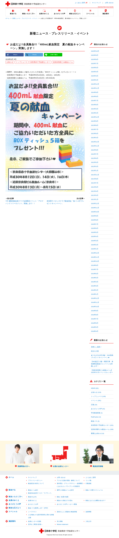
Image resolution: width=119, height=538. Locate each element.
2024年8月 (94, 96)
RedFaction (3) (96, 417)
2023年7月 (94, 129)
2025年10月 (95, 51)
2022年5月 (94, 162)
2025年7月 (94, 63)
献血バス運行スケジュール (94, 490)
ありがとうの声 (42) (98, 409)
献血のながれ (32, 497)
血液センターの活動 (34, 521)
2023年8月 (94, 125)
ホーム (7, 18)
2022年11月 (95, 146)
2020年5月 (94, 232)
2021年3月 (94, 195)
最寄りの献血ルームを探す (65, 490)
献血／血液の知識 (62, 497)
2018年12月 (95, 298)
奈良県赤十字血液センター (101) (102, 425)
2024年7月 (94, 100)
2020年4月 (94, 236)
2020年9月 (94, 216)
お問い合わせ (109, 3)
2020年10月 (95, 212)
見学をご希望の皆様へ (35, 524)
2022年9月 (94, 150)
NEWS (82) (95, 388)
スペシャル (13, 511)
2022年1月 (94, 170)
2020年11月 (95, 208)
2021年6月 (94, 187)
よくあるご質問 (80, 3)
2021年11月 (95, 175)
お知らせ (10, 62)
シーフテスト (32, 512)
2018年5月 (94, 327)
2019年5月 (94, 278)
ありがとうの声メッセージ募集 (67, 504)
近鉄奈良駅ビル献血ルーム (63, 62)
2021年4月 (94, 191)
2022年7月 (94, 154)
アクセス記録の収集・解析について (68, 480)
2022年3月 (94, 166)
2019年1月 (94, 294)
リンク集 (88, 480)
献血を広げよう (15, 508)
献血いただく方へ (16, 497)
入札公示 (88, 521)
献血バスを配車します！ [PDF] (38, 508)
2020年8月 (94, 220)
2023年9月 (94, 121)
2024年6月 (94, 104)
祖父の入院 (95, 351)
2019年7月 (94, 269)
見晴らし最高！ (96, 347)
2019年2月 (94, 290)
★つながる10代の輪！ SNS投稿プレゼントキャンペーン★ (102, 356)
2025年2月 (94, 80)
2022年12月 (95, 142)
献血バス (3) (95, 421)
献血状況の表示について (36, 483)
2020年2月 (94, 245)
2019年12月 (95, 253)
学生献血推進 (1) (96, 413)
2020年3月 (94, 241)
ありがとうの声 (15, 504)
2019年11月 (95, 257)
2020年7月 (94, 224)
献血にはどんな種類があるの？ (96, 500)
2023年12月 (95, 117)
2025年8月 (94, 59)
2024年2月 (94, 113)
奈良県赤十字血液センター (40, 62)
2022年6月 (94, 158)
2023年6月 (94, 133)
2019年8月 (94, 265)
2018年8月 (94, 315)
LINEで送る (54, 55)
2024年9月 (94, 92)
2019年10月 (95, 261)
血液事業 (88, 512)
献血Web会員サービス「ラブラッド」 (40, 493)
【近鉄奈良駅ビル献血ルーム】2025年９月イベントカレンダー (102, 371)
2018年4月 (94, 331)
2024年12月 (95, 84)
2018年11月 (95, 302)
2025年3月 (94, 76)
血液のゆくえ (14, 500)
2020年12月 (95, 203)
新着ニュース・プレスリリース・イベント (25, 18)
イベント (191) (96, 400)
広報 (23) (94, 405)
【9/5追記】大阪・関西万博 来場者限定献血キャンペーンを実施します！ (102, 364)
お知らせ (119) (96, 392)
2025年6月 (94, 67)
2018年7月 (94, 319)
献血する (12, 490)
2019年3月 (94, 286)
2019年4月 (94, 282)
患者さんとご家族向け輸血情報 (67, 512)
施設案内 (12, 521)
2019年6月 (94, 273)
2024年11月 (95, 88)
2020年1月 (94, 249)
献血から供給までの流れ (65, 500)
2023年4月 (94, 137)
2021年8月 (94, 179)
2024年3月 (94, 109)
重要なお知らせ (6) (97, 433)
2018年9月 (94, 311)
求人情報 (60, 521)
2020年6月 (94, 228)
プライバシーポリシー (35, 480)
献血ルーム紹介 (33, 490)
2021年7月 (94, 183)
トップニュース (22, 62)
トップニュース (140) (98, 396)
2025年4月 (94, 72)
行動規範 (88, 483)
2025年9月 (94, 55)
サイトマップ (96, 3)
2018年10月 (95, 306)
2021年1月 (94, 199)
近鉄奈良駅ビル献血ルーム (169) (102, 429)
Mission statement (62, 524)
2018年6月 (94, 323)
